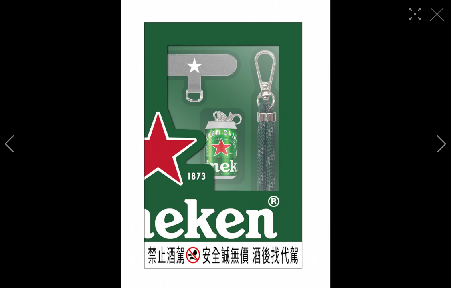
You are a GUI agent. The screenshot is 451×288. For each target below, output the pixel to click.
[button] (9, 144)
